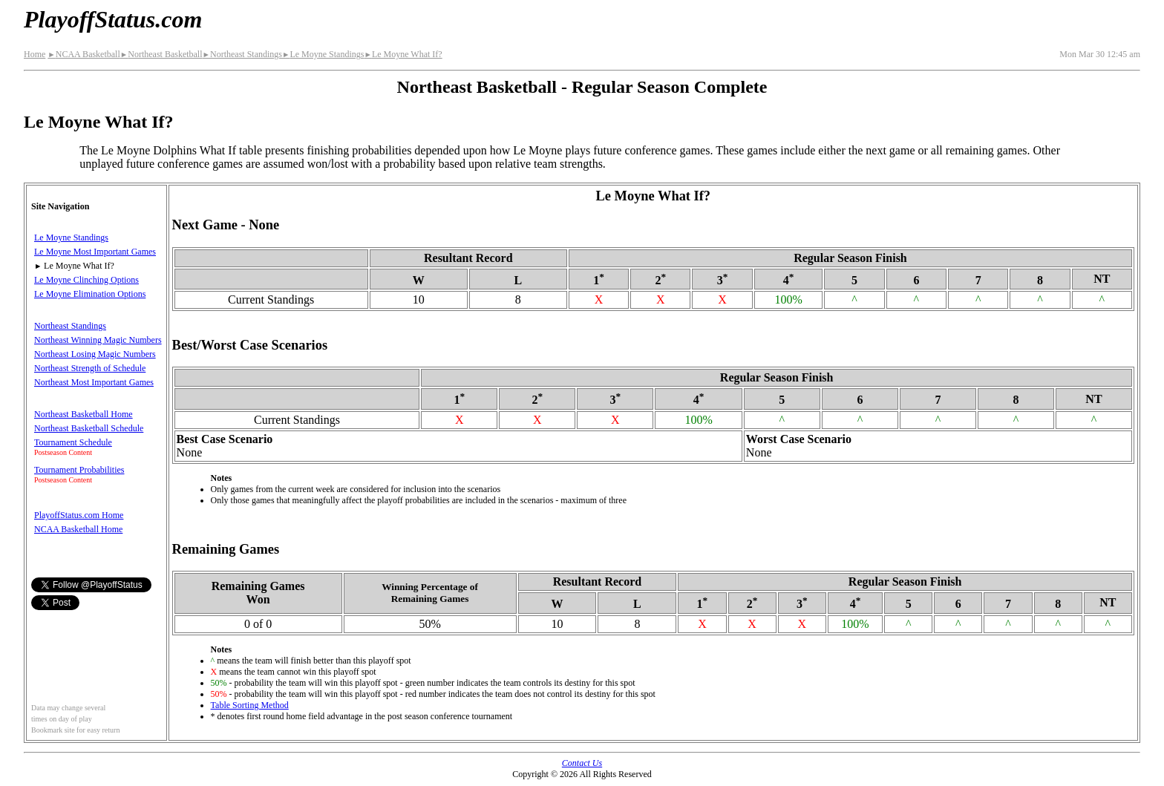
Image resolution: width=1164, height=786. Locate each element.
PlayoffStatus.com (113, 19)
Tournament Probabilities (79, 470)
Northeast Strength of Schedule (90, 368)
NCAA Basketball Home (78, 529)
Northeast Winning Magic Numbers (98, 340)
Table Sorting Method (250, 705)
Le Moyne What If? (403, 54)
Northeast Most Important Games (94, 382)
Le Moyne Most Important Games (95, 251)
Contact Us (582, 763)
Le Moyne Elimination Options (90, 294)
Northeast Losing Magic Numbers (95, 354)
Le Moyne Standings (323, 54)
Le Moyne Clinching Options (86, 280)
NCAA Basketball (84, 54)
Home (34, 54)
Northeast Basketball (161, 54)
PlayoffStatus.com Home (78, 515)
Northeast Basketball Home (83, 414)
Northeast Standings (242, 54)
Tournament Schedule (73, 442)
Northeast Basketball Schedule (88, 428)
